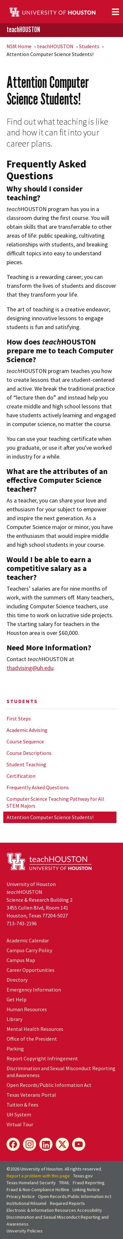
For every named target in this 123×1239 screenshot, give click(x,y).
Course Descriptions (29, 753)
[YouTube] (78, 1144)
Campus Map (21, 960)
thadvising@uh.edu (30, 668)
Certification (21, 776)
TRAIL (64, 1183)
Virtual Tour (20, 1124)
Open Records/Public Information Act (49, 1085)
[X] (62, 1144)
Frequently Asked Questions (38, 787)
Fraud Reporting (89, 1183)
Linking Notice (86, 1189)
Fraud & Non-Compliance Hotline (38, 1189)
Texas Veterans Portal (31, 1095)
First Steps (19, 718)
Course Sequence (25, 741)
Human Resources (27, 1009)
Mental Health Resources (35, 1029)
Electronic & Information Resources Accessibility (54, 1210)
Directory (17, 979)
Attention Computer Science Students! (50, 817)
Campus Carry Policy (29, 950)
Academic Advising (27, 730)
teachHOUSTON (23, 29)
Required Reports (67, 1203)
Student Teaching (26, 764)
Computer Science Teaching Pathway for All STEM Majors (55, 802)
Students (89, 46)
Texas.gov (83, 1176)
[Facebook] (13, 1144)
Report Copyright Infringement (42, 1058)
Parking (15, 1048)
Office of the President (32, 1038)
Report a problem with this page (38, 1176)
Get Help (17, 999)
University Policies (25, 1231)
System (19, 1114)
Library (14, 1019)
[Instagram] (29, 1144)
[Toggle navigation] (115, 11)
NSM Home (19, 46)
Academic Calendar (28, 940)
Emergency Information (34, 989)
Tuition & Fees (22, 1104)
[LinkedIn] (45, 1144)
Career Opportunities (30, 970)
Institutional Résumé (27, 1203)
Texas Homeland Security (31, 1183)
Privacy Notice (21, 1196)
